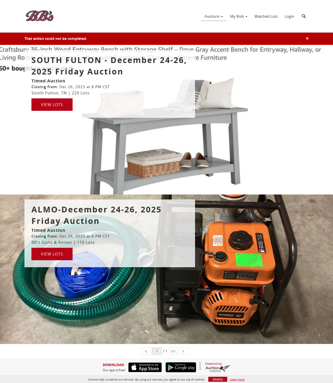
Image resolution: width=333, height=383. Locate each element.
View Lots (52, 104)
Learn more (237, 379)
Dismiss (218, 379)
